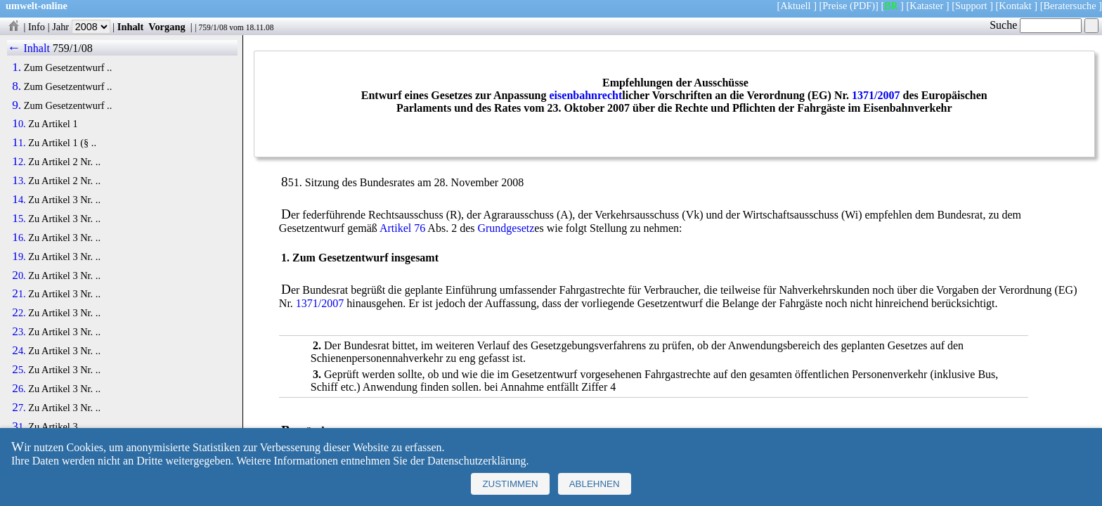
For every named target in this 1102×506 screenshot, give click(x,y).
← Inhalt (28, 48)
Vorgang (167, 26)
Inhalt (130, 26)
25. (18, 369)
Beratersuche (1070, 5)
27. (18, 407)
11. (18, 142)
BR (890, 5)
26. (18, 388)
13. (18, 180)
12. (18, 161)
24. (18, 350)
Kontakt (1015, 5)
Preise (834, 5)
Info (36, 26)
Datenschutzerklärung (476, 461)
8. (16, 86)
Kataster (926, 5)
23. (18, 331)
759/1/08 (212, 27)
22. (18, 312)
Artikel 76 (402, 228)
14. (18, 199)
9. (16, 105)
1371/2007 (876, 95)
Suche (1036, 25)
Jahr (81, 26)
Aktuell (795, 5)
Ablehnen (594, 484)
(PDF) (862, 5)
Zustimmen (510, 484)
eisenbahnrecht (586, 95)
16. (18, 237)
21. (18, 293)
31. (18, 426)
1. (16, 67)
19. (18, 256)
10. (18, 123)
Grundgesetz (505, 228)
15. (18, 218)
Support (971, 5)
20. (18, 275)
